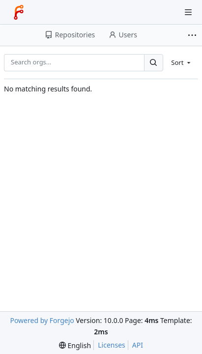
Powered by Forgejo (42, 320)
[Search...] (153, 62)
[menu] (181, 62)
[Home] (18, 12)
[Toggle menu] (188, 12)
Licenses (111, 345)
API (137, 345)
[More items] (193, 35)
